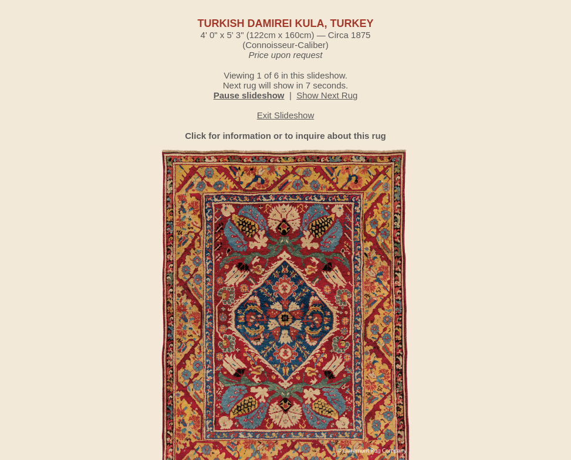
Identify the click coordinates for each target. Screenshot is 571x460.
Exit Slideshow (286, 115)
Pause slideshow (249, 95)
